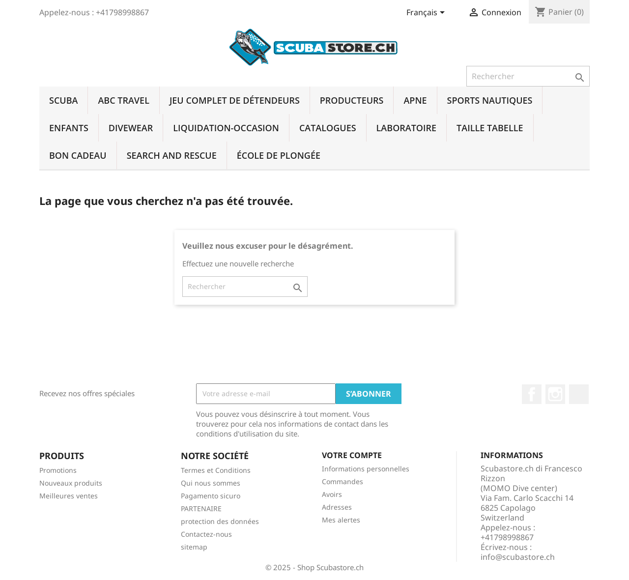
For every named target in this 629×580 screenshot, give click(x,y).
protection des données (220, 521)
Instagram (555, 394)
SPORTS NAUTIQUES (490, 100)
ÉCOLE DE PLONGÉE (278, 155)
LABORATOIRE (406, 128)
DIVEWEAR (131, 128)
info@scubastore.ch (518, 556)
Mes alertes (341, 519)
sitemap (194, 546)
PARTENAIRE (201, 508)
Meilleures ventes (68, 495)
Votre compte (352, 455)
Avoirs (332, 494)
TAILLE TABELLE (490, 128)
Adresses (337, 507)
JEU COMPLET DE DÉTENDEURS (235, 100)
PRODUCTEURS (352, 100)
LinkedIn (579, 394)
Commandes (342, 481)
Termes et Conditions (216, 470)
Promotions (58, 470)
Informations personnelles (365, 468)
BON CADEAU (78, 155)
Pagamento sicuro (210, 495)
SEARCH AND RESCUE (172, 155)
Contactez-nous (206, 534)
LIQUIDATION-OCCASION (226, 128)
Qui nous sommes (210, 483)
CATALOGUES (327, 128)
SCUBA (63, 100)
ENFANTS (68, 128)
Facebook (532, 394)
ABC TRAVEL (123, 100)
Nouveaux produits (70, 483)
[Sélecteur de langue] (427, 13)
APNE (415, 100)
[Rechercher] (528, 76)
